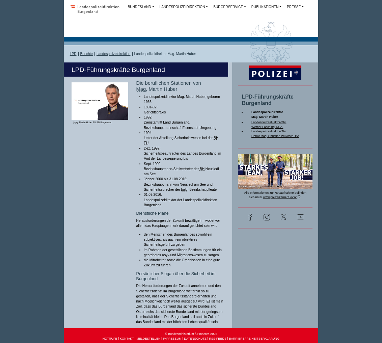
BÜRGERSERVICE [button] (228, 7)
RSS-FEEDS (217, 338)
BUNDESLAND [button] (139, 7)
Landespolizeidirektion (114, 54)
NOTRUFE (110, 338)
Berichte (86, 54)
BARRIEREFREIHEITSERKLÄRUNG (254, 338)
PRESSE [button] (294, 7)
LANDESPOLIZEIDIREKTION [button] (182, 7)
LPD (73, 54)
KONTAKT (127, 338)
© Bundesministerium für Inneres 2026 (191, 334)
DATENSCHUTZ (195, 338)
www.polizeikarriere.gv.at (280, 197)
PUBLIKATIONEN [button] (265, 7)
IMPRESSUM (172, 338)
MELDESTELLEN (148, 338)
